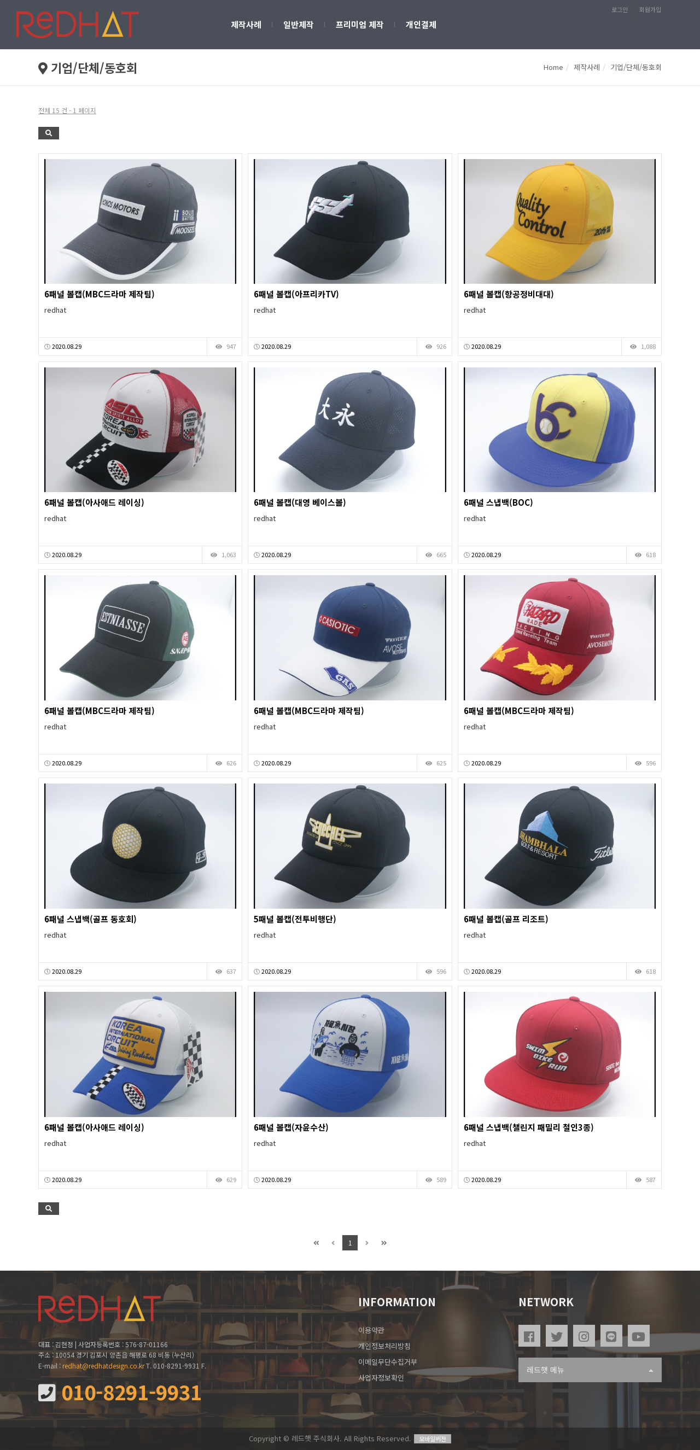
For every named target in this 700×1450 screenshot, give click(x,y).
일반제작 (298, 24)
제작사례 (246, 24)
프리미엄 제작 (360, 24)
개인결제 (421, 24)
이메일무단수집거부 (387, 1362)
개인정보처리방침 (384, 1346)
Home (553, 67)
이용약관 (371, 1330)
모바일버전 (432, 1438)
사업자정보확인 (381, 1377)
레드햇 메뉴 (590, 1370)
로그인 (619, 9)
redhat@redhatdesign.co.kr (103, 1365)
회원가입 (650, 9)
